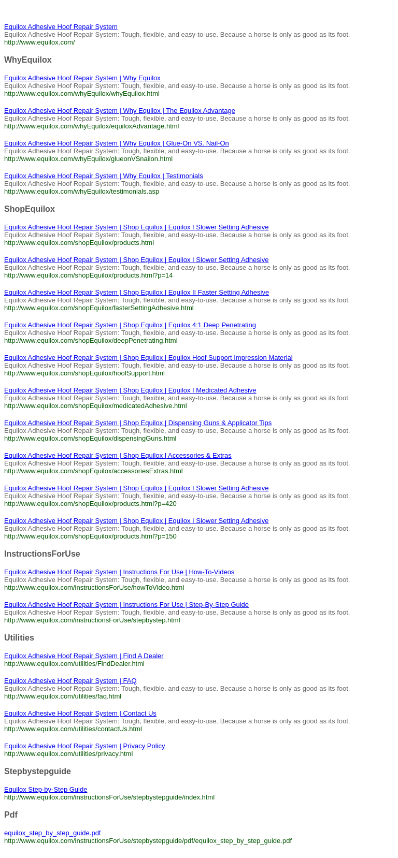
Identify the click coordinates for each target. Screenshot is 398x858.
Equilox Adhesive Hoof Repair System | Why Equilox (82, 78)
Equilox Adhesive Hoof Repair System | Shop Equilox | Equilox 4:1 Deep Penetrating (130, 325)
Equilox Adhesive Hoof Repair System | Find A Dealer (84, 656)
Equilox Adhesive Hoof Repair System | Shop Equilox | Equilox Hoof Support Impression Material (148, 357)
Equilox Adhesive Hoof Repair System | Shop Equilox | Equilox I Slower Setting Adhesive (136, 227)
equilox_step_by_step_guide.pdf (52, 833)
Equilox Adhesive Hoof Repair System (61, 27)
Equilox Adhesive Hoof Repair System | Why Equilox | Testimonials (103, 176)
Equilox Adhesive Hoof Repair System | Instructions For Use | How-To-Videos (119, 572)
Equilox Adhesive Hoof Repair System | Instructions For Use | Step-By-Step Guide (126, 604)
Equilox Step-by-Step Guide (45, 789)
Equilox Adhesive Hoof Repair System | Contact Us (80, 713)
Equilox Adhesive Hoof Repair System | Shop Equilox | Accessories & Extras (118, 455)
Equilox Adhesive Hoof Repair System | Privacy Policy (84, 746)
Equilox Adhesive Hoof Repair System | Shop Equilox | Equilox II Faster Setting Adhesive (136, 292)
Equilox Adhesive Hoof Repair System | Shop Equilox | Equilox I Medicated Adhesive (130, 390)
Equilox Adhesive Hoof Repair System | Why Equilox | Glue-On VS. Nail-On (116, 143)
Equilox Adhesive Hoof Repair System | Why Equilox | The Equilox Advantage (119, 110)
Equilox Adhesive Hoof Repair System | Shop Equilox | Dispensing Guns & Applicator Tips (138, 423)
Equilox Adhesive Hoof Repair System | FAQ (70, 681)
